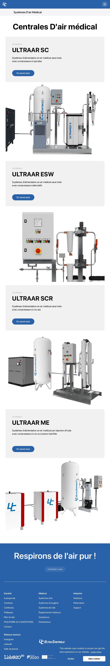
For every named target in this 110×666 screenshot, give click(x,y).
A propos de (9, 598)
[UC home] (5, 4)
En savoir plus (23, 73)
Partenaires (78, 603)
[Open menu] (104, 4)
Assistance (44, 617)
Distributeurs (45, 622)
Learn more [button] (96, 652)
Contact (8, 626)
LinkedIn (8, 644)
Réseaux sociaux (12, 634)
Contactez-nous (55, 578)
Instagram (9, 639)
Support (77, 607)
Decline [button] (71, 659)
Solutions (77, 598)
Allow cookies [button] (94, 659)
